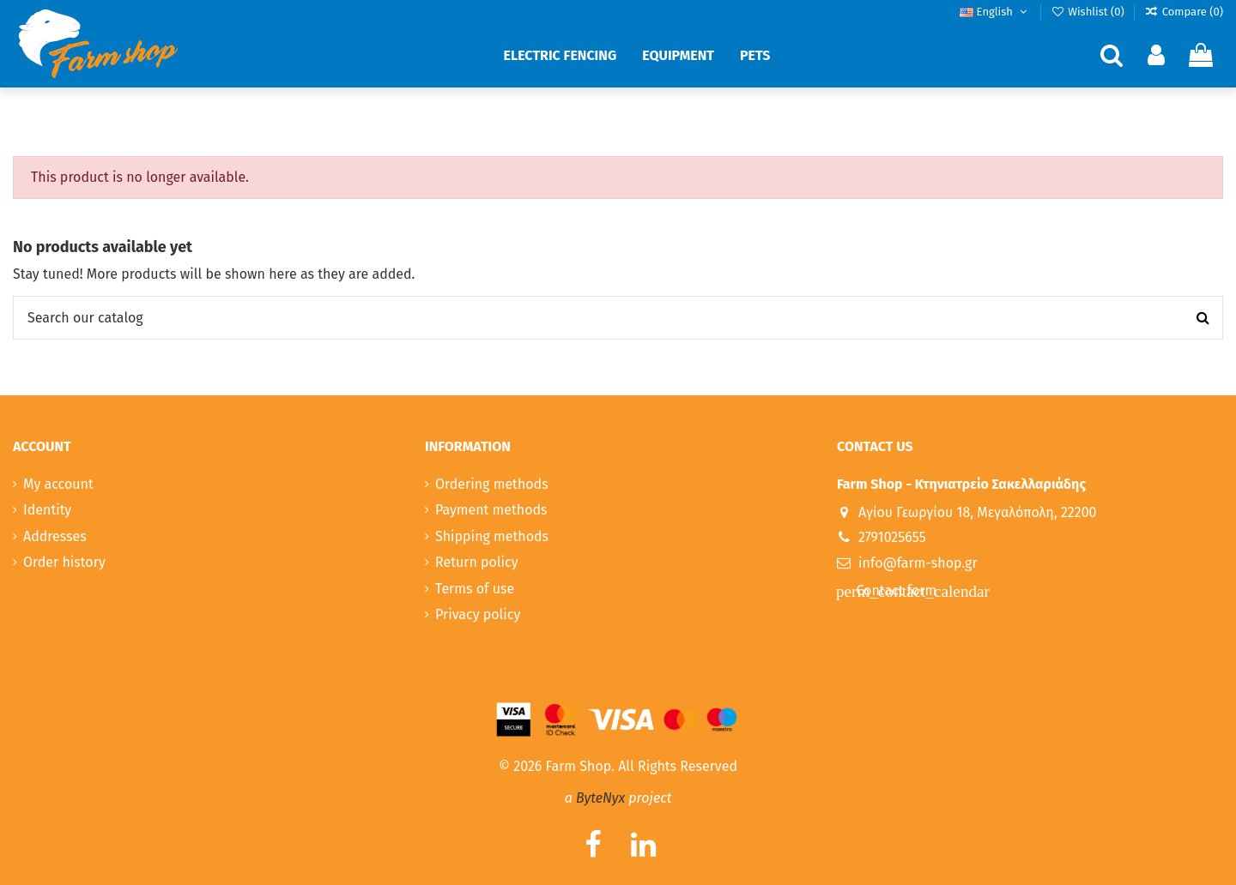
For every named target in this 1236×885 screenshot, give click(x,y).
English (995, 11)
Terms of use (474, 589)
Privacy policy (477, 614)
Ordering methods (491, 484)
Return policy (476, 562)
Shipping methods (491, 536)
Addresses (55, 536)
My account (58, 484)
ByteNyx (600, 798)
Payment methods (491, 510)
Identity (47, 510)
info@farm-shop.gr (918, 563)
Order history (64, 562)
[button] (560, 56)
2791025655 (892, 537)
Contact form (895, 591)
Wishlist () (1089, 11)
